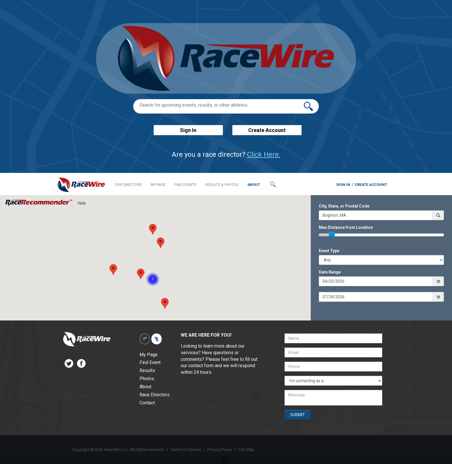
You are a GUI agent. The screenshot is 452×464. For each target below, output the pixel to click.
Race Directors (155, 394)
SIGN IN (343, 184)
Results (147, 370)
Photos (147, 378)
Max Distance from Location (346, 227)
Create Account (267, 130)
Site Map (246, 449)
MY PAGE (158, 184)
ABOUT (253, 184)
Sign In (188, 130)
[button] (165, 303)
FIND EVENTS (185, 184)
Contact (147, 402)
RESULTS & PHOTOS (222, 184)
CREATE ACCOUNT (371, 184)
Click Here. (263, 154)
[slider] (332, 235)
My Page (149, 354)
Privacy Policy (220, 449)
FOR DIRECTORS (128, 184)
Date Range (330, 272)
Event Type (329, 250)
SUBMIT (297, 414)
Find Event (150, 362)
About (145, 386)
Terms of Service (185, 449)
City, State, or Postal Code (344, 206)
